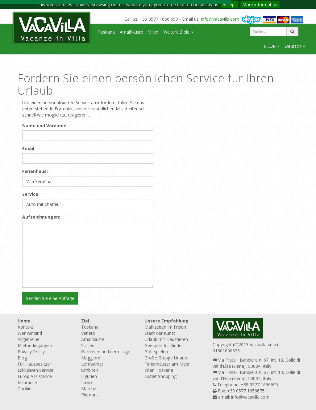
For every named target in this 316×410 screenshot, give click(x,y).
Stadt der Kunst (159, 333)
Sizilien (87, 345)
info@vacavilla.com (220, 19)
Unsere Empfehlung (166, 321)
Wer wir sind (30, 333)
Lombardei (92, 364)
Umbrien (89, 370)
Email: (28, 148)
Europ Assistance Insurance (35, 379)
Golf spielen (156, 352)
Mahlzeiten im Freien (165, 327)
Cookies (26, 389)
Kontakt (25, 327)
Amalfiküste (131, 32)
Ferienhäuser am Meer (167, 364)
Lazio (86, 382)
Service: (31, 194)
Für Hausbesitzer (34, 364)
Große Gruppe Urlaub (165, 358)
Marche (88, 389)
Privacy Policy (31, 352)
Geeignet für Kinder (163, 345)
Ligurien (89, 376)
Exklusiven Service (35, 370)
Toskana (106, 32)
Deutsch (295, 46)
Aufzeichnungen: (41, 217)
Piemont (89, 395)
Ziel (85, 321)
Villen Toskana (158, 370)
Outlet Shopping (160, 376)
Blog (22, 358)
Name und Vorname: (45, 126)
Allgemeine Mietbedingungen (35, 342)
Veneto (88, 333)
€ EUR (272, 46)
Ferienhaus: (35, 171)
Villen (153, 32)
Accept (229, 4)
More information (260, 4)
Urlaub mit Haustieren (166, 339)
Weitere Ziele (178, 32)
